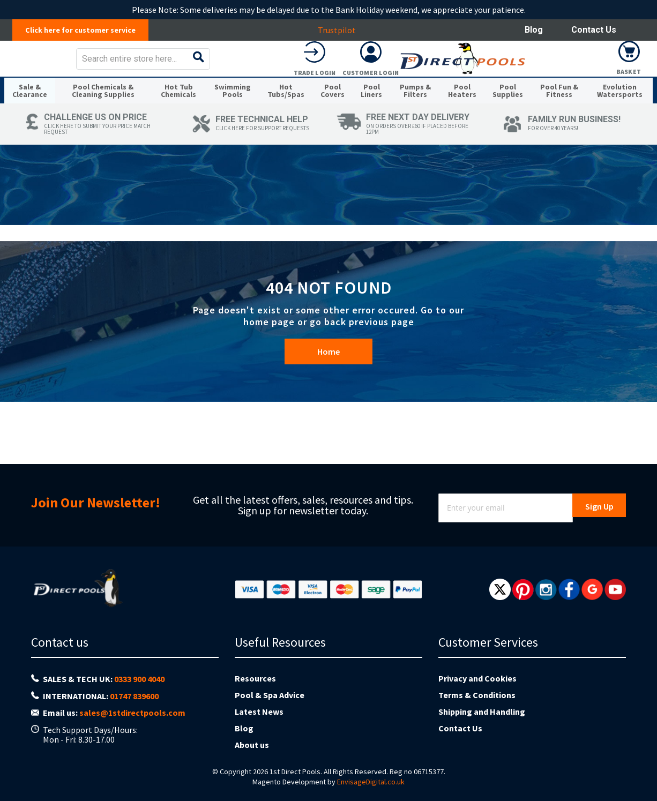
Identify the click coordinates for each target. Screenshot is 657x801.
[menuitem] (33, 122)
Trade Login (516, 80)
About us (252, 744)
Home (328, 399)
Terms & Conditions (477, 695)
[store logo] (89, 66)
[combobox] (354, 66)
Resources (255, 678)
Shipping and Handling (481, 711)
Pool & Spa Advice (269, 695)
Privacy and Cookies (477, 678)
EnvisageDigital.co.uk (371, 782)
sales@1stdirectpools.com (132, 712)
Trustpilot (342, 30)
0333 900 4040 (139, 678)
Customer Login (572, 80)
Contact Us (593, 30)
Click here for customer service (86, 30)
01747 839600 (134, 696)
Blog (534, 30)
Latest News (259, 711)
